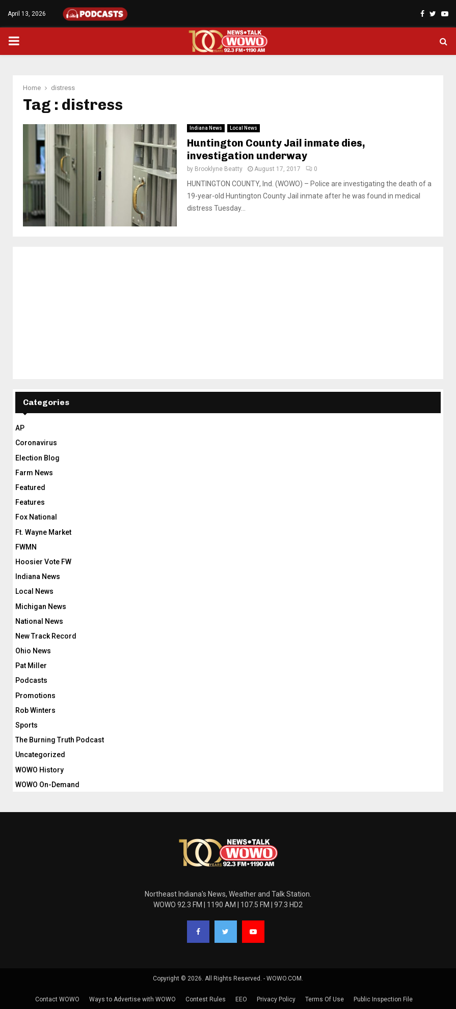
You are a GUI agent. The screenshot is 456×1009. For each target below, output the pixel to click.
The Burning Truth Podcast (59, 740)
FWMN (26, 547)
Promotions (35, 695)
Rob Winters (35, 710)
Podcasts (31, 680)
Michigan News (40, 606)
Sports (26, 725)
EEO (241, 999)
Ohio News (33, 651)
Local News (243, 128)
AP (19, 428)
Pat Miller (31, 665)
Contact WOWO (57, 999)
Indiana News (206, 128)
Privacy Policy (276, 999)
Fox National (36, 517)
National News (39, 621)
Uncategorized (40, 755)
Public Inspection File (383, 999)
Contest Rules (205, 999)
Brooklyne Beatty (219, 168)
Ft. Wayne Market (43, 532)
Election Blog (37, 458)
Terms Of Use (324, 999)
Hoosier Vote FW (43, 562)
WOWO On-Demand (47, 785)
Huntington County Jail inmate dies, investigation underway (276, 149)
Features (30, 502)
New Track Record (45, 636)
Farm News (34, 473)
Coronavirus (36, 443)
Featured (30, 487)
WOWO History (39, 770)
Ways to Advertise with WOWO (132, 999)
